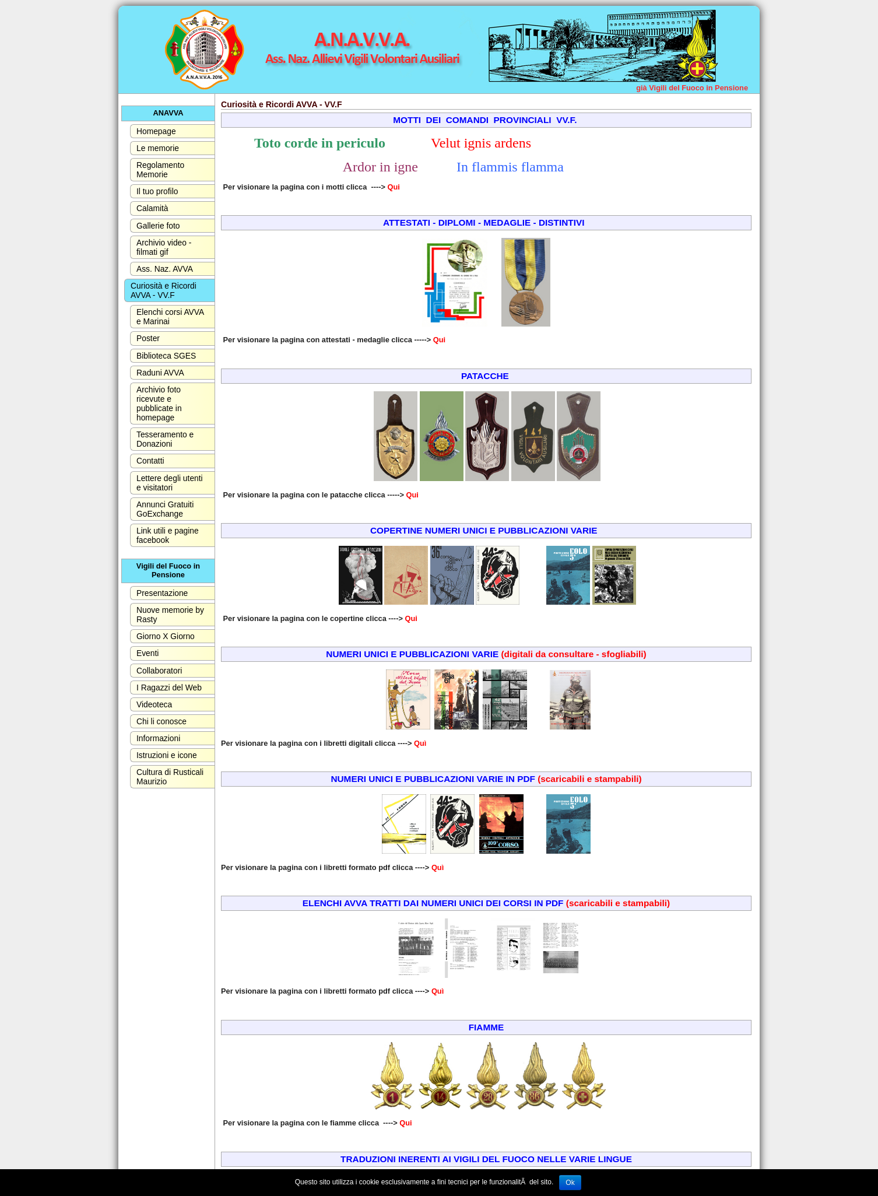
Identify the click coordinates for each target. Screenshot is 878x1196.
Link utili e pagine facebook (167, 535)
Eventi (147, 653)
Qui (394, 187)
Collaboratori (159, 670)
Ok (570, 1183)
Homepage (156, 131)
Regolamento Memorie (160, 169)
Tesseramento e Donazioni (165, 439)
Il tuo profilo (157, 191)
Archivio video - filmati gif (163, 247)
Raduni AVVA (160, 372)
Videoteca (154, 704)
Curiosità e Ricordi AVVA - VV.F (163, 290)
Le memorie (157, 148)
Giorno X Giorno (165, 636)
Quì (420, 743)
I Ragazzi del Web (169, 687)
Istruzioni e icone (166, 755)
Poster (148, 338)
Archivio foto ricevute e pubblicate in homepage (159, 403)
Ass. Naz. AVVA (164, 268)
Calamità (152, 208)
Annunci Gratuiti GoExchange (165, 509)
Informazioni (158, 738)
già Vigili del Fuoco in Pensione (692, 87)
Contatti (150, 460)
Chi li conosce (161, 721)
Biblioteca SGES (166, 355)
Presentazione (162, 593)
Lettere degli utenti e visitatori (169, 483)
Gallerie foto (158, 225)
